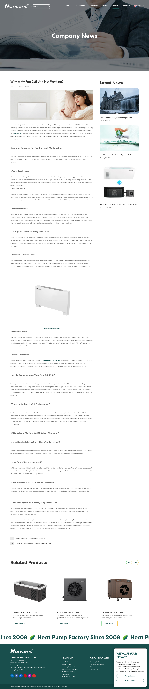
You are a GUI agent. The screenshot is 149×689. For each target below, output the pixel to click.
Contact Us (126, 6)
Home (68, 6)
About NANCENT (80, 6)
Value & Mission (94, 667)
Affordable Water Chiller (68, 612)
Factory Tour (94, 669)
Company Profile (95, 662)
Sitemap (57, 686)
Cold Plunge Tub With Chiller (24, 612)
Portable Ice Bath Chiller (112, 612)
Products (95, 6)
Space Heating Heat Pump (70, 669)
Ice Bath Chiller (66, 662)
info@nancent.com (20, 665)
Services (106, 6)
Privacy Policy (64, 686)
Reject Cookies (130, 680)
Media (116, 6)
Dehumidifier (65, 674)
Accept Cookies (130, 676)
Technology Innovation (97, 664)
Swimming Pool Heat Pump (70, 667)
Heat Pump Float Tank (68, 677)
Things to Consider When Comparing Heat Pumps (33, 543)
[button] (129, 562)
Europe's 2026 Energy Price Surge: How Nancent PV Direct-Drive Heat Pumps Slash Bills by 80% (117, 118)
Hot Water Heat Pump (68, 672)
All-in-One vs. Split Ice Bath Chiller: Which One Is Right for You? (119, 205)
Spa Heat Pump (66, 664)
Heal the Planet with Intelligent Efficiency (30, 538)
